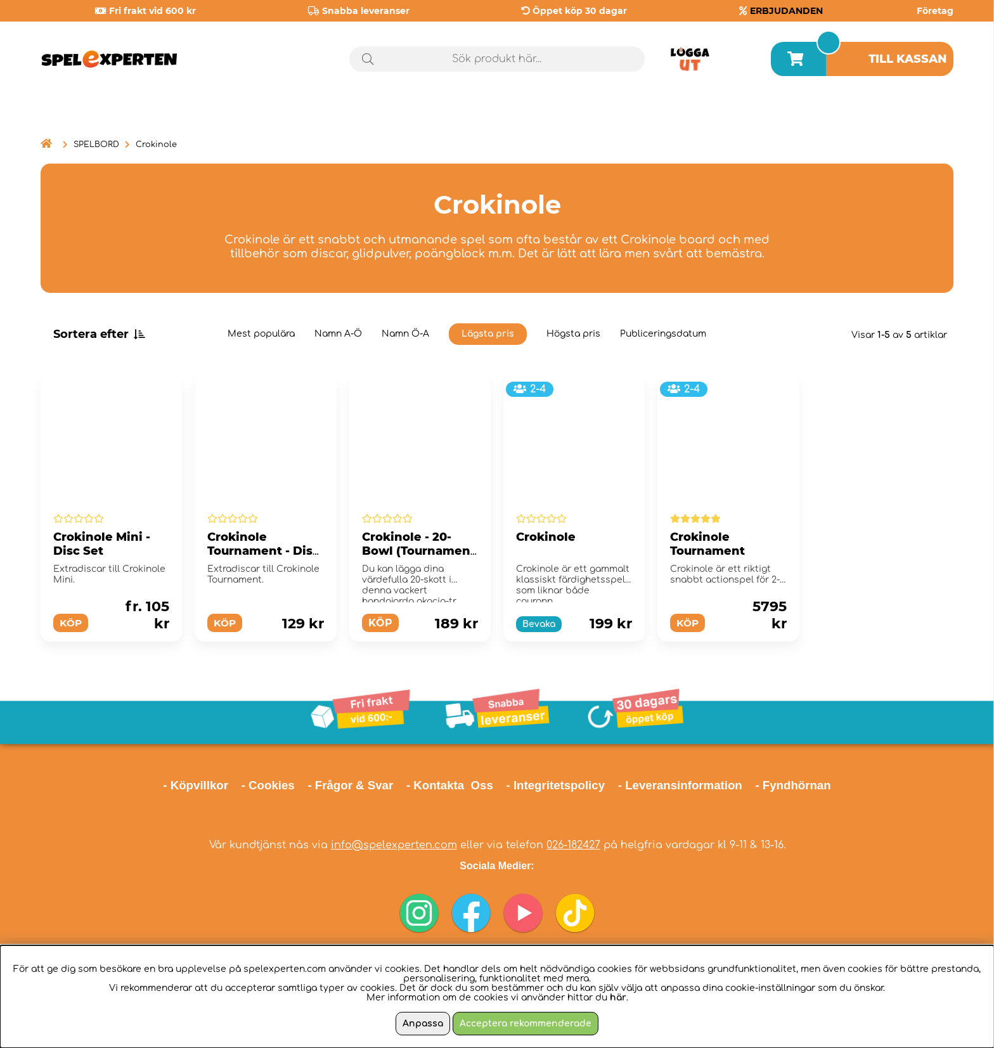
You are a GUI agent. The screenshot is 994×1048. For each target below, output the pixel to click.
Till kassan (907, 59)
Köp (72, 623)
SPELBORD (96, 144)
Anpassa (423, 1023)
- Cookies (268, 785)
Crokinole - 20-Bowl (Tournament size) (418, 551)
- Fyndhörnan (792, 785)
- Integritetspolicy (556, 785)
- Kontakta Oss (449, 785)
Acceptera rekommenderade (525, 1023)
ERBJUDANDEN (786, 10)
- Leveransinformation (680, 785)
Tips (925, 113)
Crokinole (156, 144)
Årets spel (826, 114)
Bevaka (538, 624)
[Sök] (497, 59)
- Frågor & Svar (350, 785)
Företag (935, 10)
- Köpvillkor (195, 785)
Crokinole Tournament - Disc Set (263, 551)
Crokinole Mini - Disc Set (101, 544)
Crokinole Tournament (707, 544)
